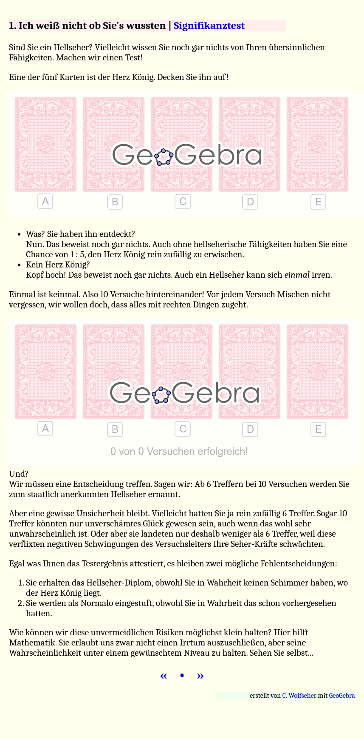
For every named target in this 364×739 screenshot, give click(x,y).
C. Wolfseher (299, 695)
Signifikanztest (209, 25)
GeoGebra (342, 695)
